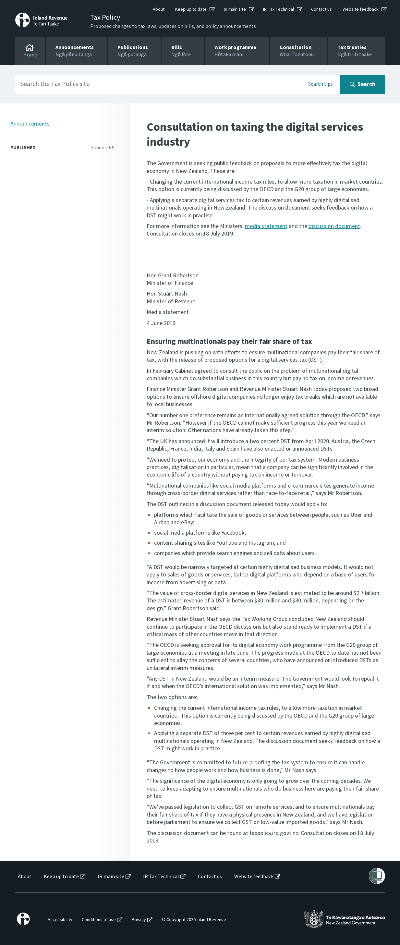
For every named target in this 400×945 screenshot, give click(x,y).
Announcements (30, 124)
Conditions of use (99, 920)
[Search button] (362, 84)
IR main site (235, 9)
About (158, 9)
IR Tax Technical (278, 9)
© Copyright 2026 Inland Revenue (194, 920)
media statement (266, 226)
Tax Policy (105, 17)
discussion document (334, 226)
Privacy (139, 920)
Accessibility (60, 920)
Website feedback (361, 9)
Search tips (320, 84)
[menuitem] (24, 877)
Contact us (321, 9)
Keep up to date (191, 9)
